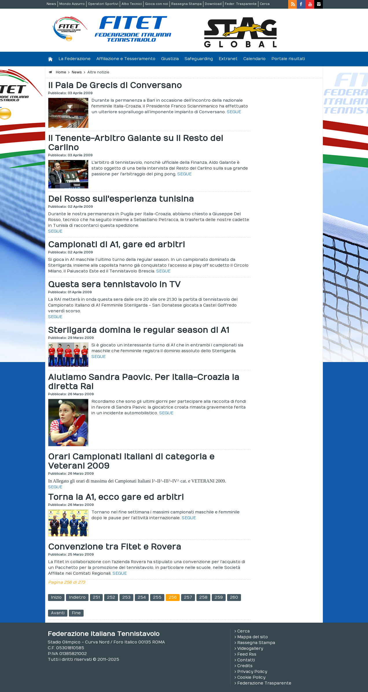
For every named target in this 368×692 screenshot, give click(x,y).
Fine (76, 613)
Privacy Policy (252, 671)
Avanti (58, 613)
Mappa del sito (252, 637)
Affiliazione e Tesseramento (125, 58)
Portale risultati (288, 58)
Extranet (228, 58)
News (51, 4)
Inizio (56, 597)
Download (213, 4)
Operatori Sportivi (103, 4)
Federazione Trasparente (264, 683)
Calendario (254, 58)
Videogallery (250, 648)
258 (203, 597)
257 (188, 597)
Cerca (265, 4)
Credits (245, 665)
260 (234, 597)
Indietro (77, 597)
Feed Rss (246, 654)
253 (126, 597)
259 (219, 597)
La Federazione (74, 58)
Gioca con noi (156, 4)
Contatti (246, 660)
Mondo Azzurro (72, 4)
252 (111, 597)
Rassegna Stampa (186, 4)
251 (96, 597)
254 (142, 597)
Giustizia (170, 58)
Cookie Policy (251, 677)
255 (157, 597)
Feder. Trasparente (241, 4)
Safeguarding (199, 58)
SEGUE (234, 112)
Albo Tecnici (132, 4)
